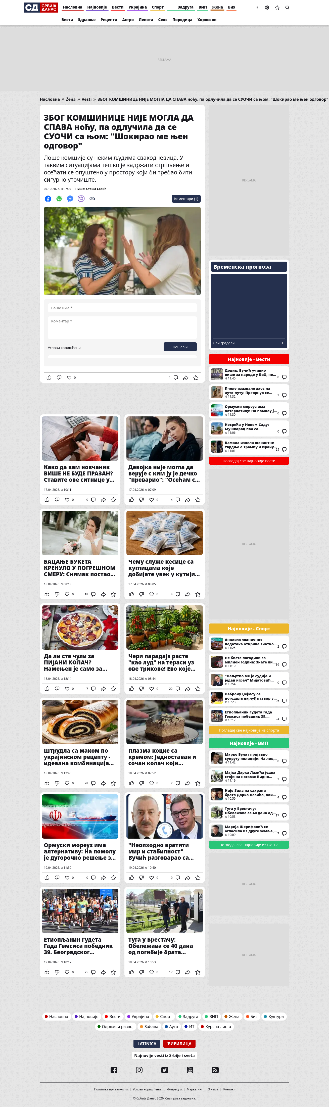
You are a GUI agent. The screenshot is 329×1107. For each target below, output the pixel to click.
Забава (151, 1026)
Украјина (137, 7)
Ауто (173, 1026)
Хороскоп (207, 19)
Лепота (146, 19)
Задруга (186, 7)
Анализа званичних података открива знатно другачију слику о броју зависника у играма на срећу (249, 644)
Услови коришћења (64, 347)
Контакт (229, 1089)
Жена (217, 7)
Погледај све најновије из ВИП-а (248, 844)
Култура (276, 1016)
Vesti (86, 99)
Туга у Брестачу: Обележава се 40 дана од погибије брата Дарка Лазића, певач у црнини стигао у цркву (164, 932)
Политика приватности (111, 1089)
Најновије (97, 7)
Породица (182, 19)
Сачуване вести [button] (277, 8)
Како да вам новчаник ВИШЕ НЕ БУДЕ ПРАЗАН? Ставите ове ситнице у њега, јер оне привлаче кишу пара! (80, 459)
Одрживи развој (117, 1026)
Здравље (87, 19)
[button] (257, 8)
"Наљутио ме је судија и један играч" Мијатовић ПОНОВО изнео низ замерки (249, 680)
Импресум (174, 1089)
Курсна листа (218, 1026)
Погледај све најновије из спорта (249, 730)
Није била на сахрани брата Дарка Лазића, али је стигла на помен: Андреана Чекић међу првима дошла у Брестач (249, 794)
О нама (213, 1089)
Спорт (158, 7)
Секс (162, 19)
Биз (231, 7)
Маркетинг (195, 1089)
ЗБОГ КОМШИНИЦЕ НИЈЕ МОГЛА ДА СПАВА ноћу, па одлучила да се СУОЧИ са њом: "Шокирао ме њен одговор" (213, 99)
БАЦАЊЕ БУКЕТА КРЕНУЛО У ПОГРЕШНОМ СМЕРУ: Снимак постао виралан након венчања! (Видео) (80, 554)
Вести (118, 7)
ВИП (203, 7)
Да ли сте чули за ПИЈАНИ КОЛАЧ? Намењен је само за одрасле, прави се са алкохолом (80, 648)
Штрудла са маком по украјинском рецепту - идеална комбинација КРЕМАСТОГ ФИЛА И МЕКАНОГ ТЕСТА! (80, 743)
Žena (71, 99)
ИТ (191, 1026)
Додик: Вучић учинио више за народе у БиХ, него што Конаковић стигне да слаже (249, 374)
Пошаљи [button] (180, 347)
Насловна (72, 7)
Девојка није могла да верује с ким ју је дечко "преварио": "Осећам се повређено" (164, 459)
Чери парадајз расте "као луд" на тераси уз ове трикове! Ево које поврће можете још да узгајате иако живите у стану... (164, 648)
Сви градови (224, 343)
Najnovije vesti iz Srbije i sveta (164, 1055)
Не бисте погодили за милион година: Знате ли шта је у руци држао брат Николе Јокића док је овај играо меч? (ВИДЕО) (249, 662)
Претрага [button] (287, 8)
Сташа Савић (96, 189)
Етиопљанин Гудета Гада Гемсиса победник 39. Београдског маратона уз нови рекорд (80, 932)
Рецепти (109, 19)
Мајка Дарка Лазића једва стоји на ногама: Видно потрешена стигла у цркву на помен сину (249, 776)
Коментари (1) (186, 198)
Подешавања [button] (267, 8)
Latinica (146, 1043)
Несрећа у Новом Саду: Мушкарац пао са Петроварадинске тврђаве (249, 428)
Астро (128, 19)
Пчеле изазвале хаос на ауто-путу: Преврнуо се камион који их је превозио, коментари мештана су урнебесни (249, 392)
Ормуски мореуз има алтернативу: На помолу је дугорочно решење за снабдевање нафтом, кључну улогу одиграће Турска (80, 837)
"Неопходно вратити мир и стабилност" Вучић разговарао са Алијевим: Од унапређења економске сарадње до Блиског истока (164, 837)
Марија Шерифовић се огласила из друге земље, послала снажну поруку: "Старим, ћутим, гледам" (249, 831)
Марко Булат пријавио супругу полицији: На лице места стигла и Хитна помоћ (249, 758)
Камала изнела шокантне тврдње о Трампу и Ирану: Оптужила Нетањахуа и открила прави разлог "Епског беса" (249, 447)
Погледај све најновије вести (249, 460)
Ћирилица (179, 1043)
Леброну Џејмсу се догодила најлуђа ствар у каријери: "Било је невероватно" (249, 698)
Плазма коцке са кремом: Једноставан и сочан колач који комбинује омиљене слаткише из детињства (164, 743)
